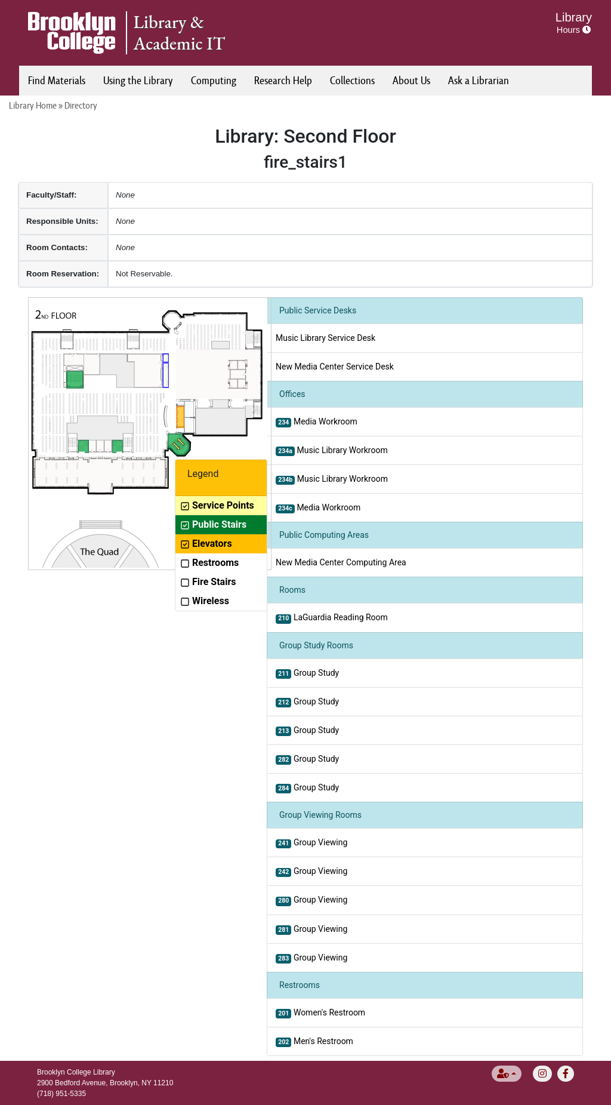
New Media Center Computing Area (341, 562)
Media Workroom (316, 422)
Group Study (307, 673)
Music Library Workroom (332, 450)
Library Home (33, 105)
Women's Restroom (320, 1013)
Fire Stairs (208, 581)
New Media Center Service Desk (335, 366)
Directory (80, 105)
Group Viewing (311, 843)
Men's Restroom (314, 1041)
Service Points (217, 505)
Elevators (206, 543)
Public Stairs (213, 524)
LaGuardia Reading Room (332, 617)
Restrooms (209, 562)
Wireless (204, 601)
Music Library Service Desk (325, 338)
